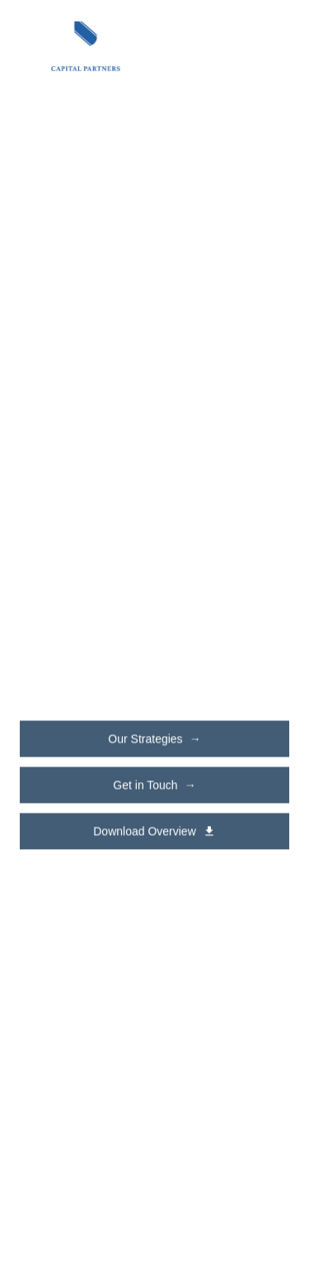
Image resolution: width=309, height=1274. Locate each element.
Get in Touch (154, 785)
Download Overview (154, 831)
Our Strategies (154, 739)
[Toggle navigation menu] (271, 46)
